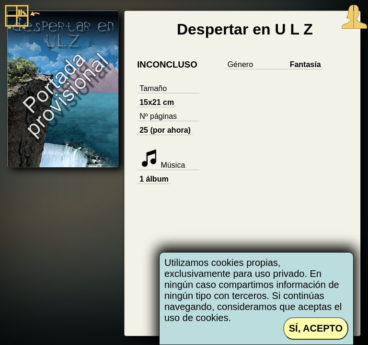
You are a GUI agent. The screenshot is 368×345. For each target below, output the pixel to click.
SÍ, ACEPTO (316, 328)
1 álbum (153, 179)
